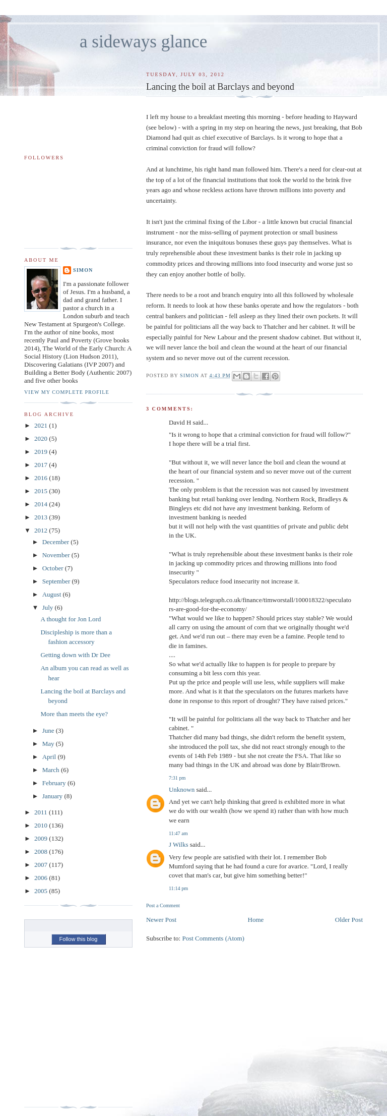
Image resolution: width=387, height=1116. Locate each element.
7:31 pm (177, 778)
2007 (41, 864)
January (53, 796)
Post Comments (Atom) (213, 938)
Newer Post (161, 919)
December (56, 542)
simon (83, 270)
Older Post (349, 919)
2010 (41, 825)
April (50, 756)
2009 (41, 838)
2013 (41, 517)
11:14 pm (178, 888)
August (52, 594)
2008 (41, 851)
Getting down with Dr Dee (75, 655)
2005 (41, 891)
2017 (41, 464)
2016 (41, 478)
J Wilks (178, 844)
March (51, 770)
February (55, 783)
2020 (41, 438)
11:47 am (178, 833)
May (49, 743)
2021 (41, 425)
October (53, 568)
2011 (41, 812)
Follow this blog (78, 939)
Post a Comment (163, 905)
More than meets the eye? (74, 714)
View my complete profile (66, 392)
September (57, 581)
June (49, 730)
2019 (41, 451)
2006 (41, 878)
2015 (41, 491)
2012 (41, 530)
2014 (41, 504)
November (57, 555)
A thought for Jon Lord (70, 619)
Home (256, 919)
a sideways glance (143, 41)
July (48, 607)
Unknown (182, 789)
